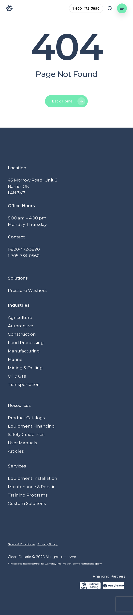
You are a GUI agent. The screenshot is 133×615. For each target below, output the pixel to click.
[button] (122, 8)
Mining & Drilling (25, 367)
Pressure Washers (27, 290)
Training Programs (28, 495)
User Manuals (22, 442)
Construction (22, 334)
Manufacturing (24, 351)
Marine (15, 359)
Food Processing (26, 342)
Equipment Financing (31, 426)
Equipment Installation (32, 478)
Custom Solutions (27, 503)
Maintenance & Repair (31, 486)
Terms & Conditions (21, 544)
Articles (16, 451)
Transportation (24, 384)
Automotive (20, 325)
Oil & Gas (17, 376)
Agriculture (20, 317)
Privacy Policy (47, 544)
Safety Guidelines (26, 434)
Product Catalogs (26, 417)
